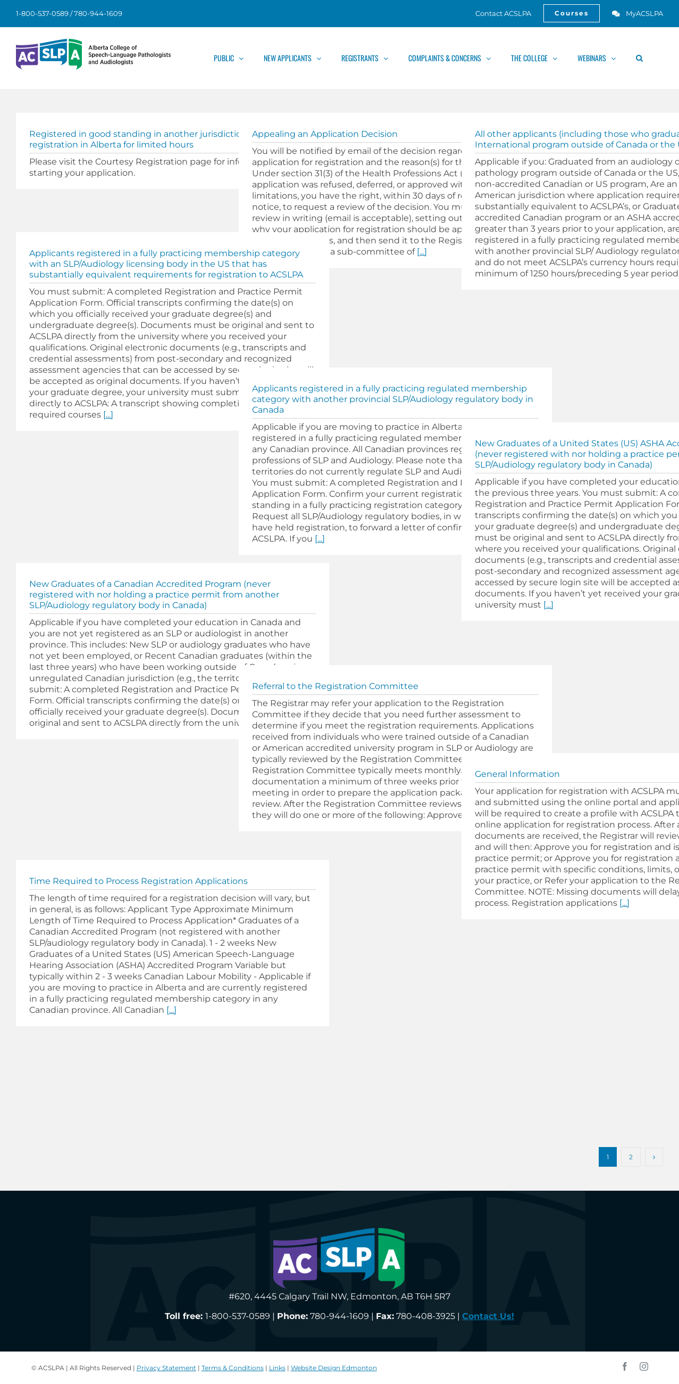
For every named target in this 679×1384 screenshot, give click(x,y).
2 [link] (631, 1157)
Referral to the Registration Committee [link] (335, 686)
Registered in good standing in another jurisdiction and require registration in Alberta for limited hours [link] (164, 139)
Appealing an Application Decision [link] (325, 134)
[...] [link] (422, 252)
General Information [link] (517, 774)
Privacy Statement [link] (166, 1368)
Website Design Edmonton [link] (334, 1368)
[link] (497, 13)
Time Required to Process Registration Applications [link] (138, 881)
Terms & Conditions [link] (233, 1368)
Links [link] (277, 1368)
